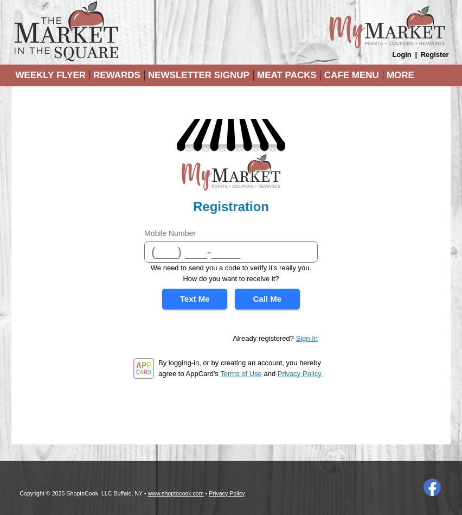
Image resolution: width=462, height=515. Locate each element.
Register (435, 54)
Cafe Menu (351, 75)
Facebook (432, 487)
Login (401, 54)
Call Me (267, 298)
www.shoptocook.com (176, 493)
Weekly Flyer (50, 75)
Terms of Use (241, 374)
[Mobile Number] (231, 252)
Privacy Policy (227, 493)
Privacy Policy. (300, 374)
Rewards (116, 75)
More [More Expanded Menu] (400, 75)
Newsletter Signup (198, 75)
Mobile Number (170, 233)
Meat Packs (287, 75)
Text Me (195, 298)
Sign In (307, 338)
